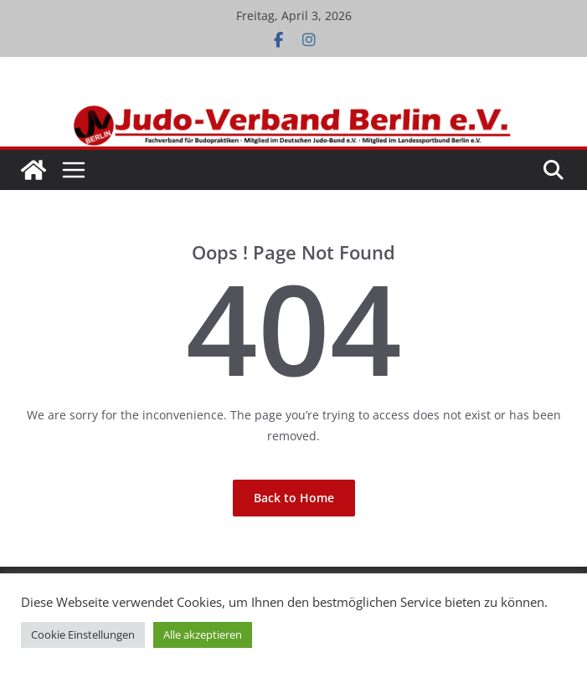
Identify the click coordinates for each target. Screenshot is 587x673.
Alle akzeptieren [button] (202, 634)
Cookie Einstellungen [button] (83, 634)
